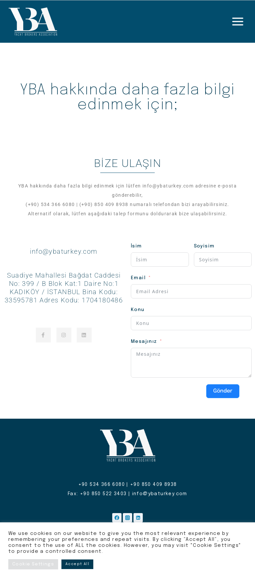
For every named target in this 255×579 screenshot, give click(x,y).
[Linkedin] (138, 517)
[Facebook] (117, 517)
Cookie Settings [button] (33, 564)
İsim (136, 246)
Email (138, 278)
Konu (138, 309)
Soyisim (204, 246)
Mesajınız (144, 341)
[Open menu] (237, 21)
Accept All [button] (77, 564)
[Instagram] (127, 517)
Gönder (222, 391)
